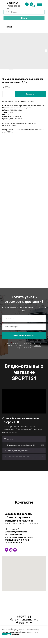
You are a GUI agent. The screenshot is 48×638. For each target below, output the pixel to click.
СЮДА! (32, 101)
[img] (27, 4)
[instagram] (10, 550)
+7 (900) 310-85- (14, 6)
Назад (9, 27)
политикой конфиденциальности (29, 347)
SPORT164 (12, 2)
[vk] (6, 550)
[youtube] (15, 550)
